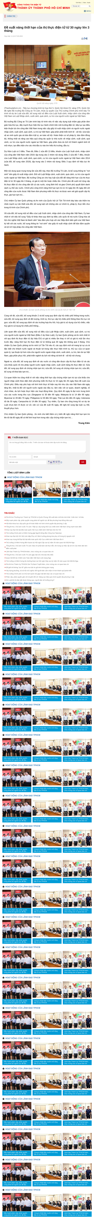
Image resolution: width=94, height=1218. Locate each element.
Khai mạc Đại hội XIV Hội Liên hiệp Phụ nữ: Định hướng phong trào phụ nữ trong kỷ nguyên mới (40, 536)
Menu (87, 11)
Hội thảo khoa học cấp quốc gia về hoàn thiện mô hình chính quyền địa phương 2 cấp (36, 523)
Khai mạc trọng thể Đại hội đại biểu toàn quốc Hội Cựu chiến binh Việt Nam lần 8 (34, 539)
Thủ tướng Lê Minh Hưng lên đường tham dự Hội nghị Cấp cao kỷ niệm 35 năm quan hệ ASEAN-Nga (42, 561)
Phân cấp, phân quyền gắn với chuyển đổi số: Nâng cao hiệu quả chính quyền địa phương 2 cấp (40, 577)
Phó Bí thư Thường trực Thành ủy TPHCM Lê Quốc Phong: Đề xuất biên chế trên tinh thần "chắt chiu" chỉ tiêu (45, 517)
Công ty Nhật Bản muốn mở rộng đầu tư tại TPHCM (46, 500)
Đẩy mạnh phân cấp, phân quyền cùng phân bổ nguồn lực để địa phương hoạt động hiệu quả (17, 501)
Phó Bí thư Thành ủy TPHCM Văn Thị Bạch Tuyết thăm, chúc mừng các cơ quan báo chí (37, 564)
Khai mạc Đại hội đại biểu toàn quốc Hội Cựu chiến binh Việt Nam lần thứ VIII (33, 530)
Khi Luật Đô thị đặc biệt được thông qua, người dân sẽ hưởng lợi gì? (30, 580)
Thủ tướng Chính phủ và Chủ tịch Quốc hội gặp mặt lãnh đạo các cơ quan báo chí (35, 574)
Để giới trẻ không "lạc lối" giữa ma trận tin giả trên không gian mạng (30, 567)
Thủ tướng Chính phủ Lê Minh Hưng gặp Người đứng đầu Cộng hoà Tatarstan (34, 533)
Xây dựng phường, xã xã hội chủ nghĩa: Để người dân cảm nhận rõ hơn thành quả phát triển (38, 571)
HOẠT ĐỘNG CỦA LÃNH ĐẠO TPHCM (24, 477)
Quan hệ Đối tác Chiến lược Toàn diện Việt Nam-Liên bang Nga (28, 558)
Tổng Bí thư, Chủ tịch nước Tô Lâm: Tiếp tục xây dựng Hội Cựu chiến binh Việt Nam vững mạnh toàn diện (44, 527)
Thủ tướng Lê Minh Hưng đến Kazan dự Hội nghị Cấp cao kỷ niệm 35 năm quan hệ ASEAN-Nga (40, 542)
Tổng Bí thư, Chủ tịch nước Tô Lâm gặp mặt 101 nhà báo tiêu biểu (29, 555)
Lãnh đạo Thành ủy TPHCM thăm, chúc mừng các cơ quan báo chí (76, 500)
